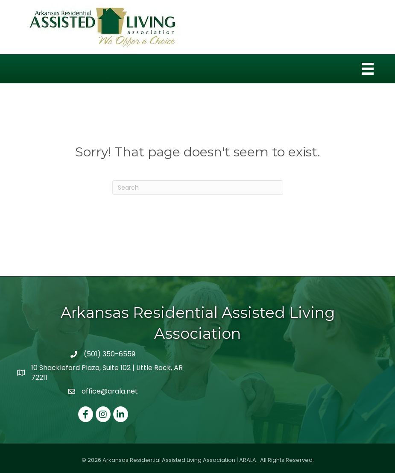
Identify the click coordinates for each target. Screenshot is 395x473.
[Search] (197, 187)
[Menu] (367, 69)
